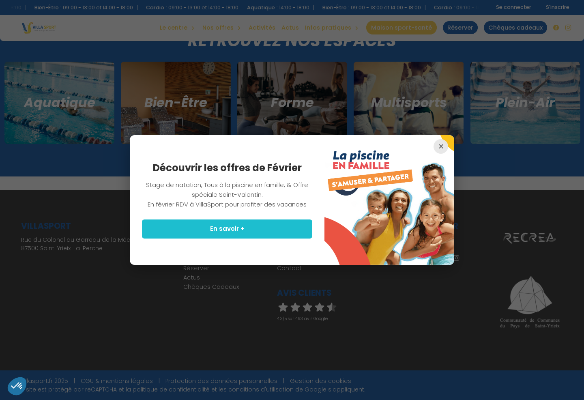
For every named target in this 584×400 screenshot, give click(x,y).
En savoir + (227, 228)
